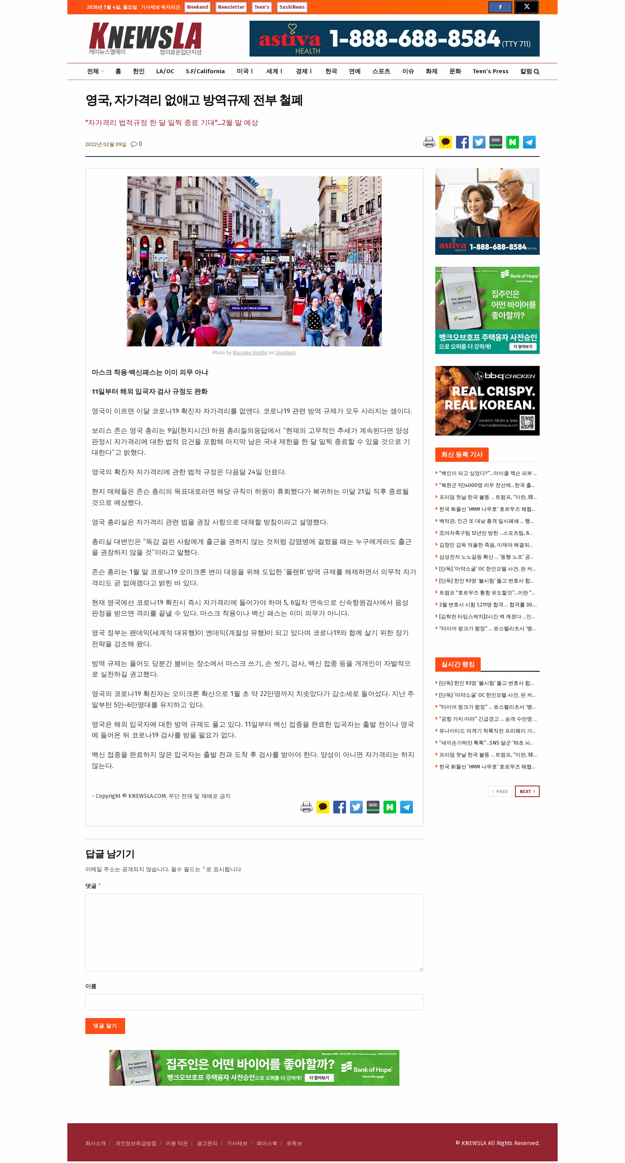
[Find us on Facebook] (500, 7)
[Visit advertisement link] (487, 827)
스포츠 (381, 71)
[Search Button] (537, 71)
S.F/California (205, 71)
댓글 (93, 887)
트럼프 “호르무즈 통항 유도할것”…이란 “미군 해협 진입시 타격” (488, 593)
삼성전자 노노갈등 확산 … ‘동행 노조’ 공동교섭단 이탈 (488, 557)
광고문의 (207, 1145)
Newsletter (231, 7)
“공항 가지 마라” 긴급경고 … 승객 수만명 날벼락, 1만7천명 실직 (488, 719)
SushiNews (292, 7)
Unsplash (285, 353)
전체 (93, 71)
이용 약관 (177, 1145)
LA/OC (165, 71)
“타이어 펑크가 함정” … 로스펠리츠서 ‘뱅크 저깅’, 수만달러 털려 (488, 628)
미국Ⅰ (246, 71)
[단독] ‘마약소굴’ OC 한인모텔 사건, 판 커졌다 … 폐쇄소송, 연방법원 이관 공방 (488, 569)
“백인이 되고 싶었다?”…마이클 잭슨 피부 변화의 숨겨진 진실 (488, 473)
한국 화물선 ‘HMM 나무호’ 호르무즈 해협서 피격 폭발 (488, 509)
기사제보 (237, 1145)
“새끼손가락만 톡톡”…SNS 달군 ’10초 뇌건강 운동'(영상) (488, 743)
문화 (455, 71)
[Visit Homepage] (145, 39)
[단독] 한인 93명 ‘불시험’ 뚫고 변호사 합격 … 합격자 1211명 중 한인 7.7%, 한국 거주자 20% (488, 581)
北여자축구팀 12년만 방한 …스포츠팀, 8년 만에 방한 (488, 533)
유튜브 (294, 1145)
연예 (355, 71)
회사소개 (95, 1145)
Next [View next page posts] (528, 791)
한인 (139, 71)
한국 (331, 71)
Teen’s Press (491, 71)
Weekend (197, 7)
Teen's (261, 7)
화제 (432, 71)
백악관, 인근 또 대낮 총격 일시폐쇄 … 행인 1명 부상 (488, 521)
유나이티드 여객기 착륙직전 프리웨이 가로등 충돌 (488, 731)
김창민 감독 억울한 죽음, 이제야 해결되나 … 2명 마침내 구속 (488, 545)
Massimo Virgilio (250, 353)
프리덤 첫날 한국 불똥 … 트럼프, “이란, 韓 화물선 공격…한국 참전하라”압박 (488, 497)
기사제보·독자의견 (160, 7)
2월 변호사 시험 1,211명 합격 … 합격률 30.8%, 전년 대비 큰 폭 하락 (488, 605)
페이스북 (267, 1145)
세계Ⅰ (275, 71)
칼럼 (526, 71)
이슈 (408, 71)
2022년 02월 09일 (106, 144)
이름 (90, 988)
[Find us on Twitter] (526, 7)
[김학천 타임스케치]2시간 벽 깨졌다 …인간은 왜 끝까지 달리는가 (488, 617)
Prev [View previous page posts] (499, 791)
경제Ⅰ (305, 71)
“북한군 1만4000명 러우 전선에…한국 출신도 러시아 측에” (488, 485)
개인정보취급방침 (136, 1145)
